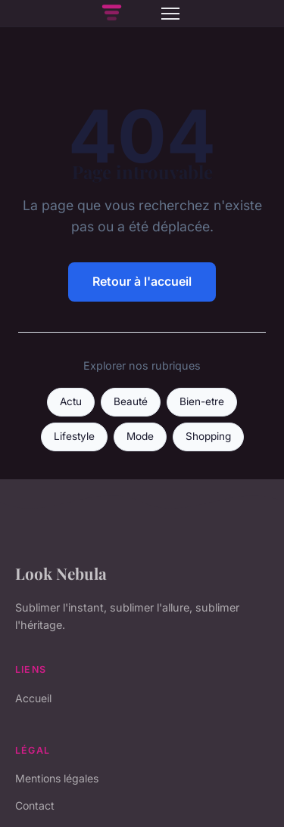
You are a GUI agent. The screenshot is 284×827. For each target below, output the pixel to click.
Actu (71, 401)
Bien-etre (201, 401)
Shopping (208, 436)
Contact (35, 805)
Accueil (33, 698)
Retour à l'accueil (142, 281)
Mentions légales (56, 778)
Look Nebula (61, 573)
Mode (140, 436)
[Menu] (170, 14)
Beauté (131, 401)
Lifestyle (74, 436)
